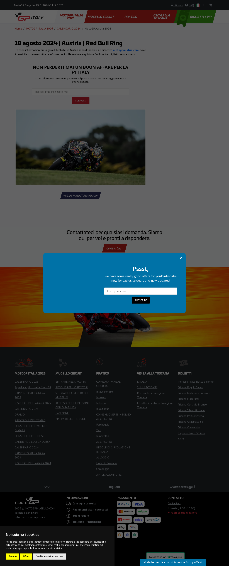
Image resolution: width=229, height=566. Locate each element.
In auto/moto (104, 391)
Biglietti (114, 487)
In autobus (102, 408)
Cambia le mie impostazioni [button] (49, 556)
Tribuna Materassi (188, 398)
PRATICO (131, 16)
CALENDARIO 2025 (26, 408)
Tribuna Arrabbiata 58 (190, 421)
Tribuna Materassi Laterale (194, 393)
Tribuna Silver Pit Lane (191, 410)
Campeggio (102, 469)
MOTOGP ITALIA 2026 (71, 16)
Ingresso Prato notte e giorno (196, 381)
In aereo (101, 397)
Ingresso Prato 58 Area (191, 433)
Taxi (98, 430)
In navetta (102, 436)
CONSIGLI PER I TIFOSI (29, 436)
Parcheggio (102, 424)
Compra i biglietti (114, 307)
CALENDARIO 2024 (69, 28)
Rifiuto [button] (26, 556)
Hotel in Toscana (106, 463)
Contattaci (114, 248)
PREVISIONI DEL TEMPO (30, 420)
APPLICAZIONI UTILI (109, 474)
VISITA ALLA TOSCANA (161, 16)
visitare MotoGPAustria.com (80, 195)
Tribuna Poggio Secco (190, 387)
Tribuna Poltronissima (191, 416)
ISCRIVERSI (81, 100)
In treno (101, 403)
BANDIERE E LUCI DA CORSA (32, 441)
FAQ (46, 487)
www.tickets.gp (182, 487)
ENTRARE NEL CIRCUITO (70, 381)
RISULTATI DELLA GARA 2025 (33, 403)
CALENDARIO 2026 (26, 381)
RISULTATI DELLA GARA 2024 (33, 463)
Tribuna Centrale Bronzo (192, 404)
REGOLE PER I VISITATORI (71, 387)
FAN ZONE (62, 413)
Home (18, 28)
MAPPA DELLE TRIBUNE (70, 419)
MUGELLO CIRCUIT (101, 16)
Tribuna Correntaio (189, 427)
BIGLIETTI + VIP (194, 16)
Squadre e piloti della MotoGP (33, 387)
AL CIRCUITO (104, 441)
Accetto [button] (12, 556)
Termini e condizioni (26, 512)
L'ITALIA (142, 381)
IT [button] (200, 5)
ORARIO (20, 414)
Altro (181, 439)
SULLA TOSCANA (147, 387)
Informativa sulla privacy (30, 517)
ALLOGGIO (102, 457)
